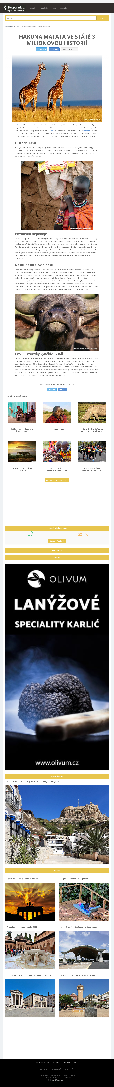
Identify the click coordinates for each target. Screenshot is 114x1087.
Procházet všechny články (57, 480)
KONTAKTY (56, 1062)
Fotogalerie (43, 8)
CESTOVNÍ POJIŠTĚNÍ (42, 1062)
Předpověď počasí (57, 541)
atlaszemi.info (69, 1069)
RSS (75, 1062)
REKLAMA (67, 1062)
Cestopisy (63, 8)
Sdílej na (52, 389)
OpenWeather (66, 1077)
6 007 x (69, 49)
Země (32, 8)
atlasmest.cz (43, 1069)
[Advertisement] (57, 505)
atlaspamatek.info (56, 1069)
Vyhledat (102, 18)
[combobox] (51, 18)
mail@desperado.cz (59, 1080)
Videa (54, 8)
